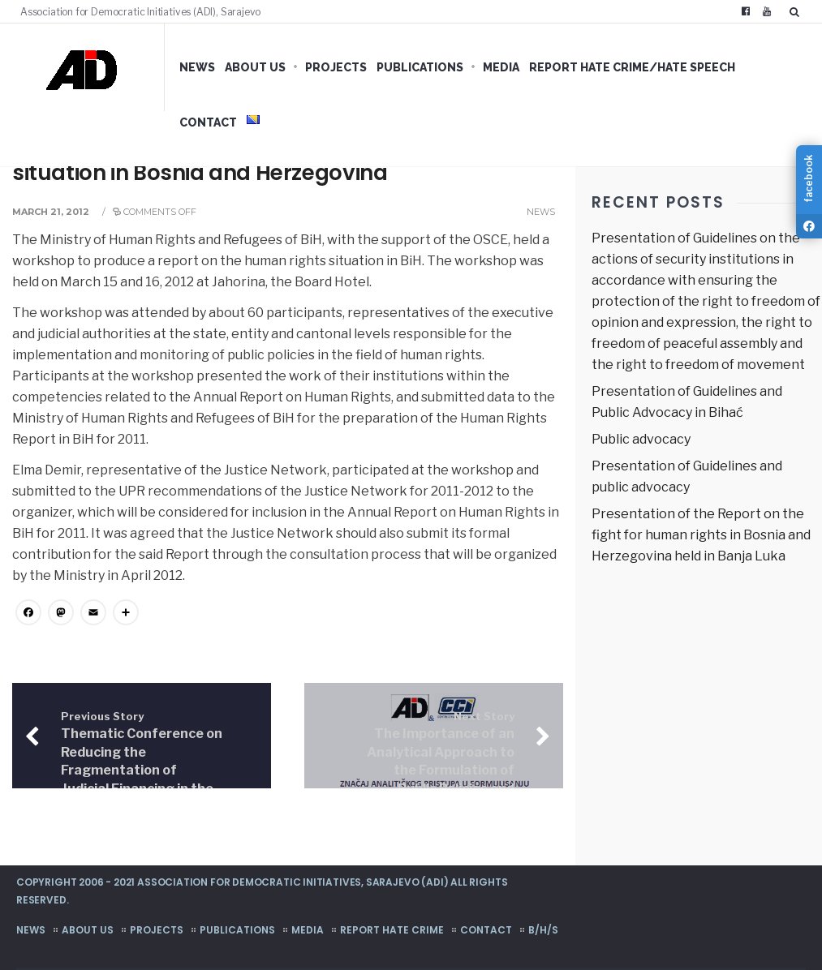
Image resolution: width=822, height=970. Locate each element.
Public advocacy (641, 439)
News (197, 67)
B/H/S (543, 930)
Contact (208, 122)
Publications (420, 67)
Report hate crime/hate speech (632, 67)
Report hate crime (392, 930)
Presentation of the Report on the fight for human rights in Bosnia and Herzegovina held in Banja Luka (701, 535)
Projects (336, 67)
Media (501, 67)
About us (255, 67)
